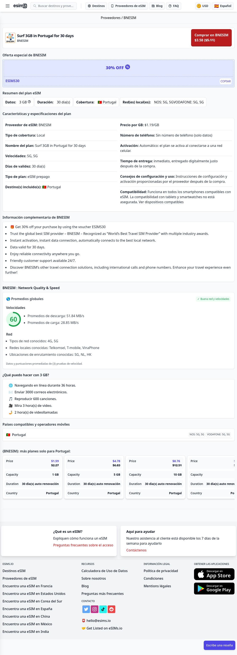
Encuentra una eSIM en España (27, 608)
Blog (85, 586)
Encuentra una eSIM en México (27, 624)
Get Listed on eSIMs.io (102, 628)
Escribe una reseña (219, 645)
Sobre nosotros (94, 578)
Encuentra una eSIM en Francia (27, 586)
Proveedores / (112, 17)
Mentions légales (157, 586)
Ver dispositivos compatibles (161, 202)
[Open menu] (7, 6)
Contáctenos (136, 550)
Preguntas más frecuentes (103, 593)
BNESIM (130, 17)
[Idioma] (223, 6)
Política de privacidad (161, 570)
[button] (213, 299)
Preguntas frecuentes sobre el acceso (83, 545)
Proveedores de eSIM (19, 578)
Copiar (226, 81)
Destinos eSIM (14, 570)
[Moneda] (202, 6)
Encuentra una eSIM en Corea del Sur (32, 601)
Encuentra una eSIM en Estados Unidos (34, 593)
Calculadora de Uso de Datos (105, 570)
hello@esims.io (97, 620)
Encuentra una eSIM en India (26, 631)
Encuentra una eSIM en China (26, 616)
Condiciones (153, 578)
